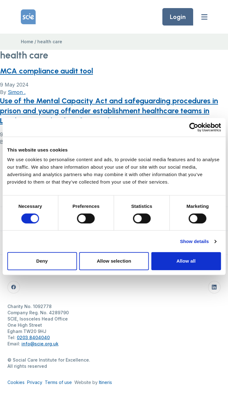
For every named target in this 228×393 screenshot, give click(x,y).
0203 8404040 (33, 337)
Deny (42, 261)
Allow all (186, 261)
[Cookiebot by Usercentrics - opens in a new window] (193, 127)
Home (27, 41)
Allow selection (114, 261)
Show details (194, 241)
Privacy (34, 382)
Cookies (16, 382)
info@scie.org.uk (39, 343)
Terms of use (58, 382)
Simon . (17, 92)
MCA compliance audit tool (46, 70)
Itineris (105, 382)
